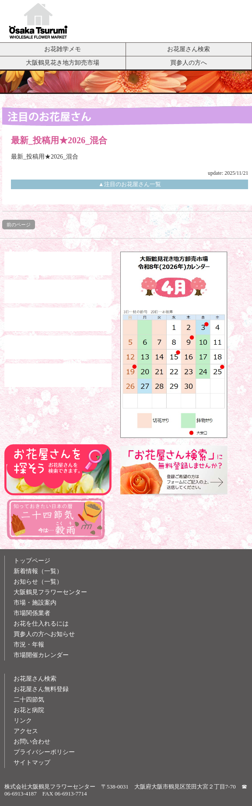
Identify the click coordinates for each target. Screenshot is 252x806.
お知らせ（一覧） (38, 581)
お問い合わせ (32, 741)
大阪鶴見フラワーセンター (50, 592)
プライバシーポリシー (44, 752)
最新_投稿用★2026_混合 (44, 156)
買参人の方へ (188, 62)
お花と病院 (29, 710)
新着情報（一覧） (38, 571)
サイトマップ (32, 762)
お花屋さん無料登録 (41, 689)
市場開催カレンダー (41, 655)
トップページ (32, 560)
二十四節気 (29, 699)
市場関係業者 (32, 613)
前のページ (19, 224)
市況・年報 (29, 644)
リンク (23, 720)
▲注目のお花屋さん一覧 (129, 184)
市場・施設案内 (35, 602)
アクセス (26, 731)
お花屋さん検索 (188, 48)
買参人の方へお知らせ (44, 634)
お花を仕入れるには (41, 623)
